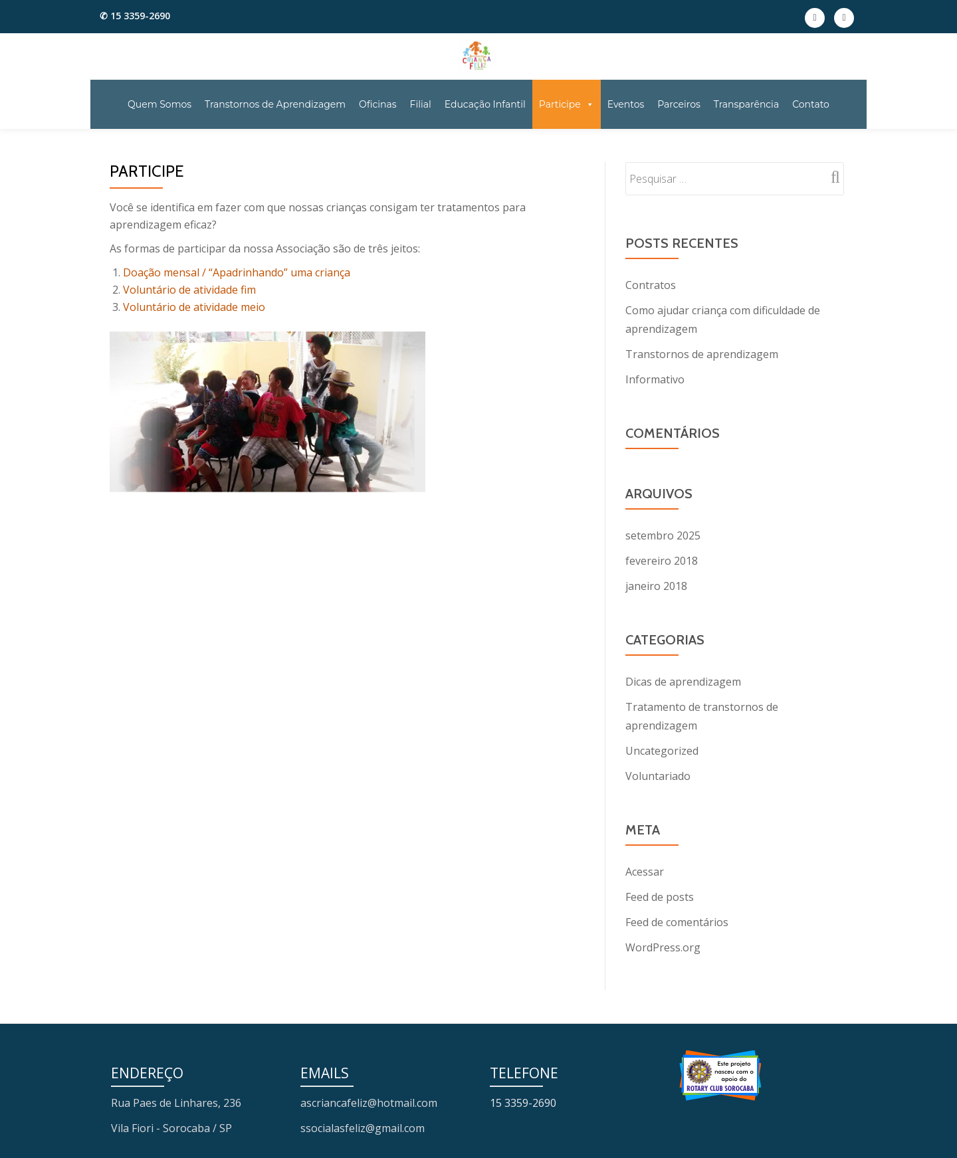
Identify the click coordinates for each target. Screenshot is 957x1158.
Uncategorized (661, 750)
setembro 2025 (662, 535)
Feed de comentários (676, 922)
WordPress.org (662, 947)
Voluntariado (658, 776)
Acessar (644, 871)
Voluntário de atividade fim (189, 289)
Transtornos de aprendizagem (701, 354)
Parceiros (678, 104)
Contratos (650, 285)
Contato (810, 104)
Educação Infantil (485, 104)
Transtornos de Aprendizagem (275, 104)
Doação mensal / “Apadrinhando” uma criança (236, 272)
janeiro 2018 (656, 586)
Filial (420, 104)
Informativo (655, 379)
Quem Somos (159, 104)
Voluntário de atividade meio (194, 307)
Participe (566, 104)
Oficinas (377, 104)
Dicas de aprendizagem (683, 681)
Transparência (746, 104)
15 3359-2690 (523, 1103)
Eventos (626, 104)
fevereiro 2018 (661, 560)
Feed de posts (659, 897)
